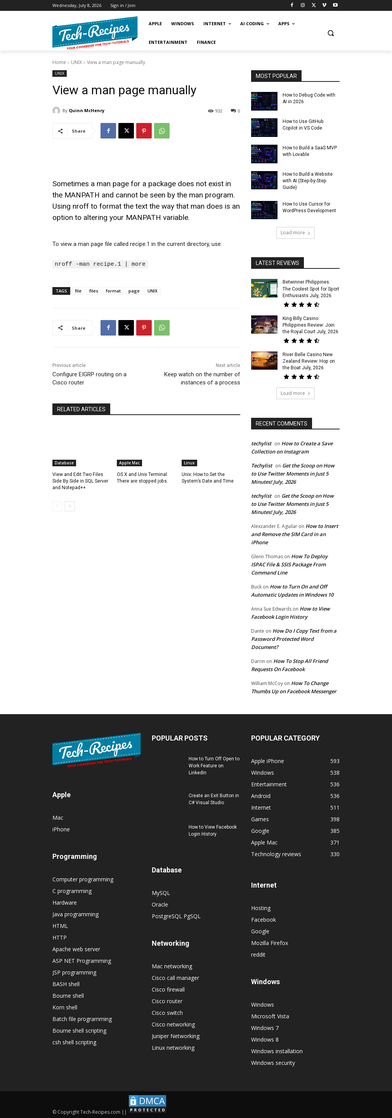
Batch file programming (82, 1017)
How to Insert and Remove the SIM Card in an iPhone (294, 533)
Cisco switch (167, 1011)
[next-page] (70, 505)
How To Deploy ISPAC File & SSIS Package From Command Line (289, 563)
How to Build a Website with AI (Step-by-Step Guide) (307, 180)
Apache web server (76, 948)
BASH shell (66, 982)
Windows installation (277, 1050)
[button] (330, 33)
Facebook (263, 918)
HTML (60, 924)
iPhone (61, 828)
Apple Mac (129, 462)
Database (64, 462)
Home (59, 62)
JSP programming (74, 971)
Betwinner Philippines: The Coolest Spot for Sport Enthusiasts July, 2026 (311, 288)
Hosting (261, 906)
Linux (189, 462)
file (78, 290)
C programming (72, 889)
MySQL (161, 891)
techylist (261, 442)
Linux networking (173, 1046)
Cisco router (167, 1000)
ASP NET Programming (81, 959)
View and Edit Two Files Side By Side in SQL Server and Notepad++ (80, 480)
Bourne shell (68, 994)
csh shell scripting (74, 1041)
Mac (57, 816)
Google (260, 930)
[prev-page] (57, 505)
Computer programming (82, 878)
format (113, 290)
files (93, 290)
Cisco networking (173, 1023)
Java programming (75, 913)
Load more (295, 232)
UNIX (76, 62)
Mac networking (172, 965)
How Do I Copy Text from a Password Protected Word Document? (293, 637)
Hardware (64, 901)
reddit (258, 953)
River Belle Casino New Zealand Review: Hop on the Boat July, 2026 (308, 360)
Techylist (261, 464)
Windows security (273, 1061)
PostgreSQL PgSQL (176, 915)
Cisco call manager (175, 976)
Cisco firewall (168, 988)
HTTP (59, 936)
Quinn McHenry (86, 110)
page (134, 290)
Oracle (160, 903)
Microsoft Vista (270, 1015)
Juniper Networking (175, 1034)
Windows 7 (265, 1026)
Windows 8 (265, 1038)
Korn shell (64, 1006)
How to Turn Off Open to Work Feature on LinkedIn (214, 764)
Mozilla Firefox (269, 941)
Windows (262, 1003)
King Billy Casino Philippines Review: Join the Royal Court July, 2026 (310, 324)
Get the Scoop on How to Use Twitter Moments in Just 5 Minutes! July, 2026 (293, 472)
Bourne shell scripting (79, 1029)
